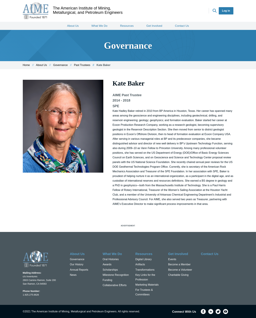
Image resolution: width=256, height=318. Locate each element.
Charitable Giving (178, 274)
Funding (107, 280)
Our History (76, 264)
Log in (226, 10)
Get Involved (154, 25)
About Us (73, 25)
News (73, 274)
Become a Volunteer (180, 269)
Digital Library (143, 259)
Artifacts (140, 264)
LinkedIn (187, 10)
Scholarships (110, 269)
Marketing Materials (147, 284)
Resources (127, 25)
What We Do (99, 25)
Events (172, 259)
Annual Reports (79, 269)
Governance (60, 65)
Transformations (145, 269)
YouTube (202, 10)
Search (215, 11)
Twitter (195, 10)
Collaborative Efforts (115, 285)
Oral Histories (111, 259)
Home (26, 65)
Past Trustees (82, 65)
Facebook (180, 10)
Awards (107, 264)
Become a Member (179, 264)
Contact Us (182, 25)
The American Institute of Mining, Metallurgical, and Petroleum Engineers (88, 10)
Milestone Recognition (116, 274)
